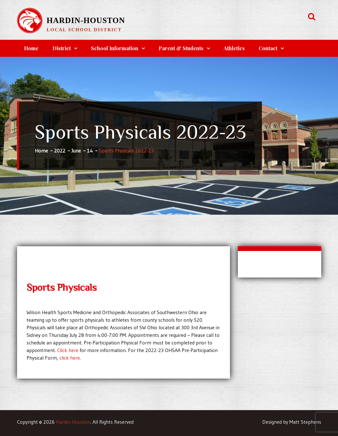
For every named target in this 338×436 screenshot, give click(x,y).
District (61, 48)
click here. (70, 358)
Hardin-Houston (86, 20)
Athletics (234, 48)
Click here (67, 350)
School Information (114, 48)
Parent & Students (181, 48)
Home (31, 48)
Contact (268, 48)
